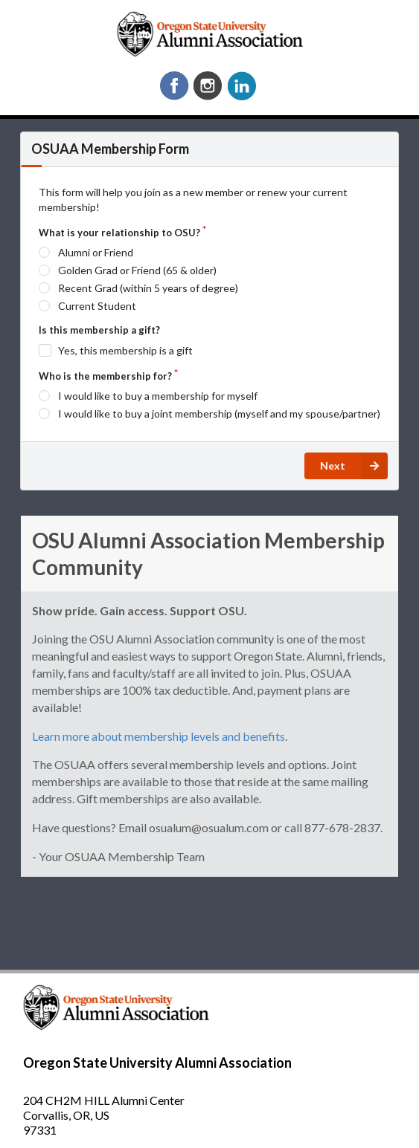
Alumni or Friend (95, 252)
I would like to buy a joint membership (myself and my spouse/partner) (219, 413)
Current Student (97, 305)
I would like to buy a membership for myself (158, 395)
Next (354, 466)
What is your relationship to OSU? (119, 233)
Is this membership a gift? (99, 330)
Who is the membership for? (105, 376)
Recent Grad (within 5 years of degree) (148, 288)
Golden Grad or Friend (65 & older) (137, 270)
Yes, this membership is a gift (125, 350)
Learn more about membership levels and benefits (158, 736)
